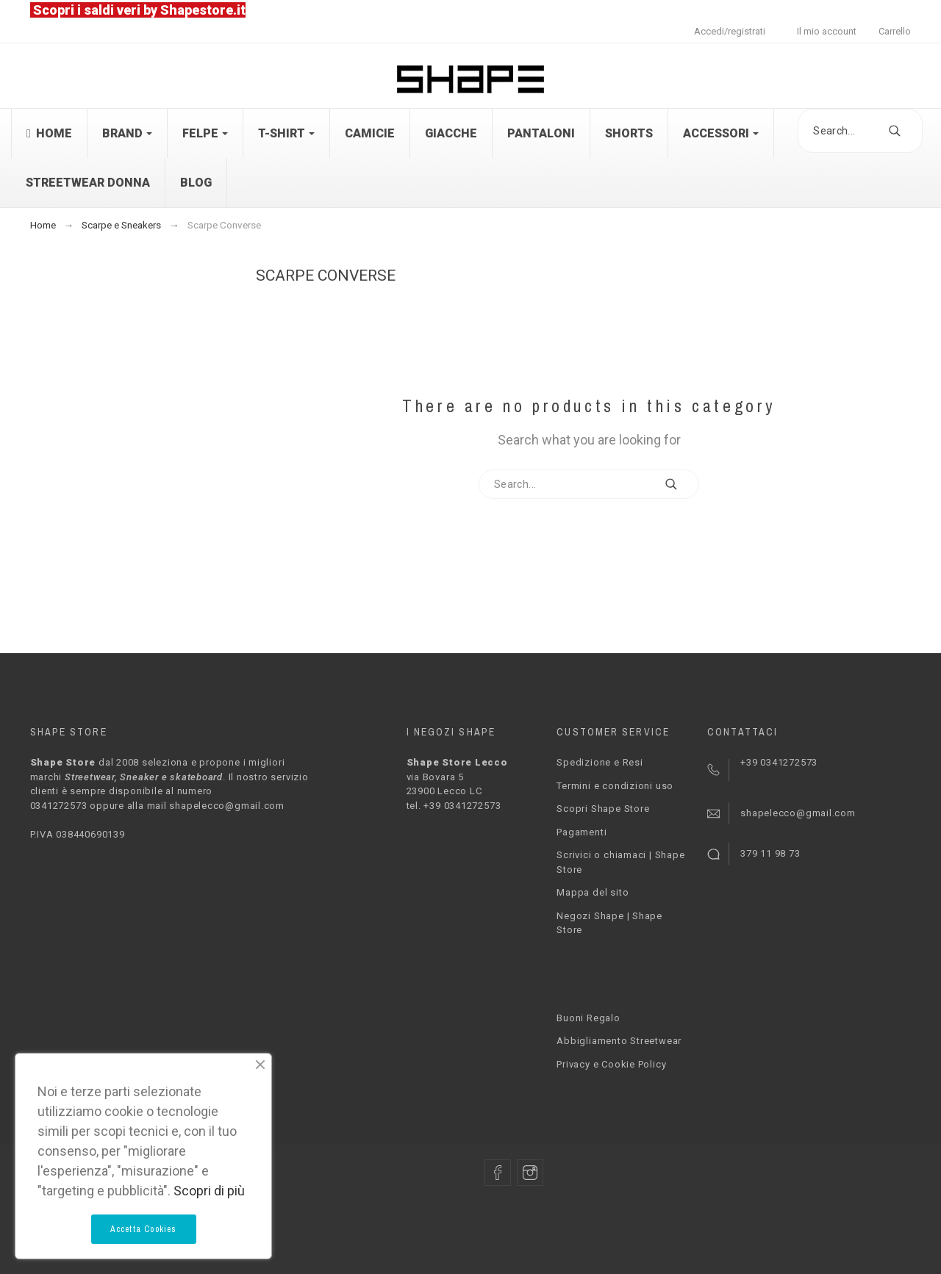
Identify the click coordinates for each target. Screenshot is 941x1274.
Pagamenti (582, 832)
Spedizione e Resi (600, 762)
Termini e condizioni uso (615, 785)
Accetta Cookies (143, 1229)
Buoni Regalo (588, 1017)
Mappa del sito (593, 892)
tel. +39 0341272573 (454, 805)
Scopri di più (209, 1190)
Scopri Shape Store (603, 808)
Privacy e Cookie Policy (611, 1064)
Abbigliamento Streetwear (619, 1040)
